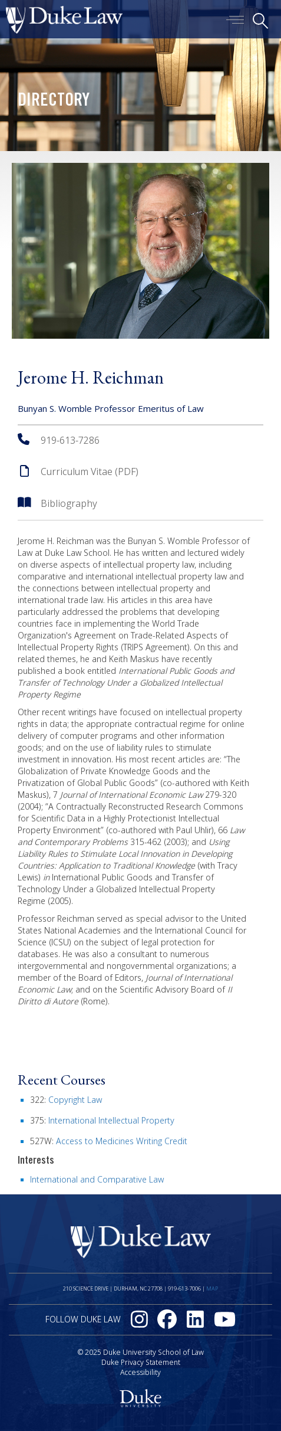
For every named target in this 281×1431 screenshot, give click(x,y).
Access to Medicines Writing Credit (121, 1141)
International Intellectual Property (111, 1120)
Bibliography (69, 503)
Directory (54, 101)
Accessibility (140, 1372)
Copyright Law (75, 1099)
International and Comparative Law (97, 1179)
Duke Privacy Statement (140, 1362)
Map (212, 1288)
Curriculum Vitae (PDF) (89, 471)
